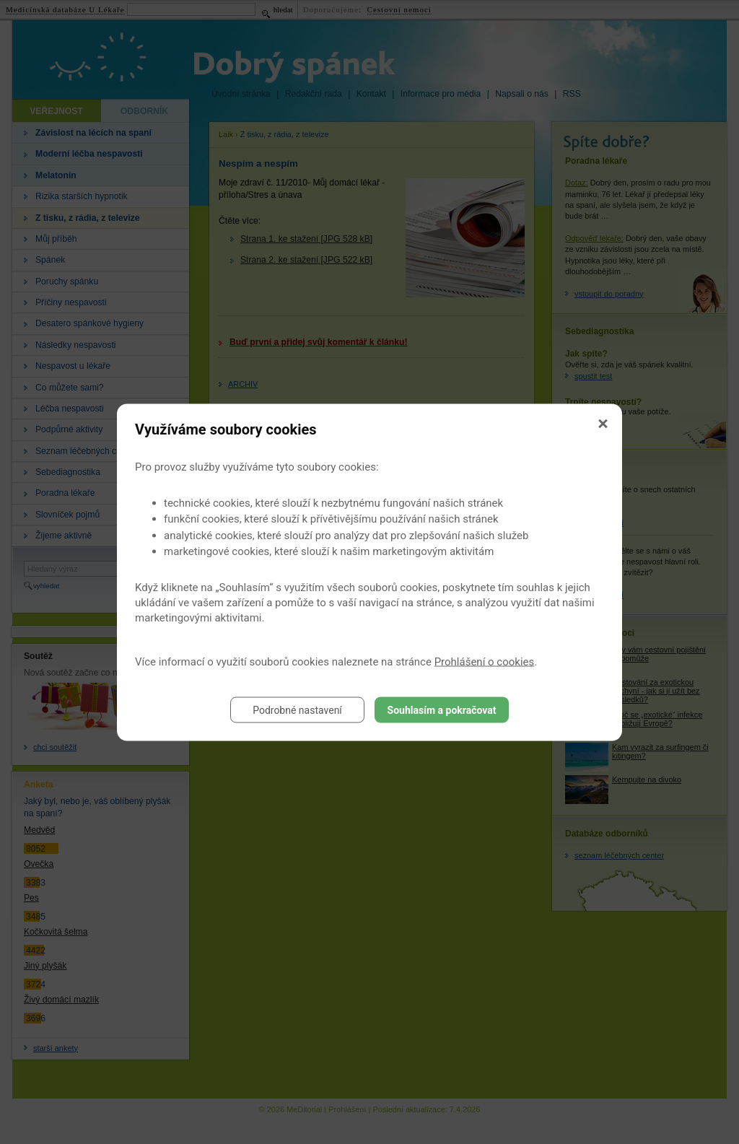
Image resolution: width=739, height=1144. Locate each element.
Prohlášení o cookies (484, 661)
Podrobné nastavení (297, 709)
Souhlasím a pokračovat (442, 709)
